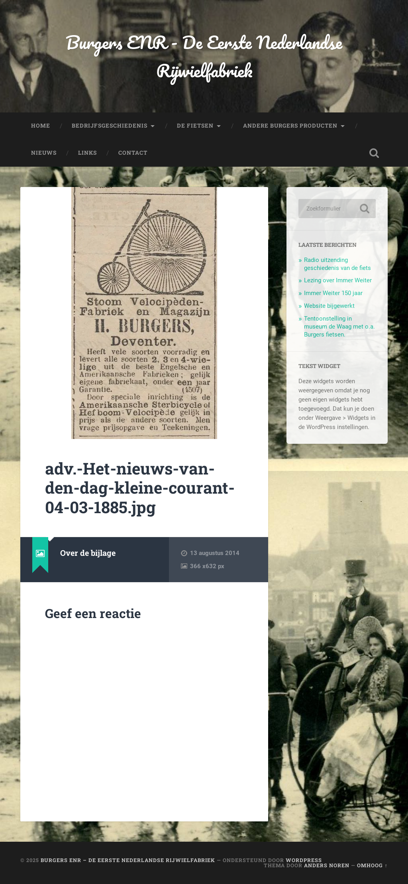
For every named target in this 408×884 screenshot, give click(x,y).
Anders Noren (326, 865)
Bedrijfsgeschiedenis (109, 125)
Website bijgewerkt (329, 305)
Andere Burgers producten (290, 125)
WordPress (304, 860)
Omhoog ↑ (372, 865)
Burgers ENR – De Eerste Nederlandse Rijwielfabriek (128, 860)
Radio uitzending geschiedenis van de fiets (337, 264)
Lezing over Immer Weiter (338, 280)
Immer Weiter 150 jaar (333, 293)
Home (40, 125)
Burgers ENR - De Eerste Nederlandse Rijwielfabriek (204, 56)
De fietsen (195, 125)
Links (87, 152)
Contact (132, 152)
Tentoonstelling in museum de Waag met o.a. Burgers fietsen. (339, 326)
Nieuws (44, 152)
